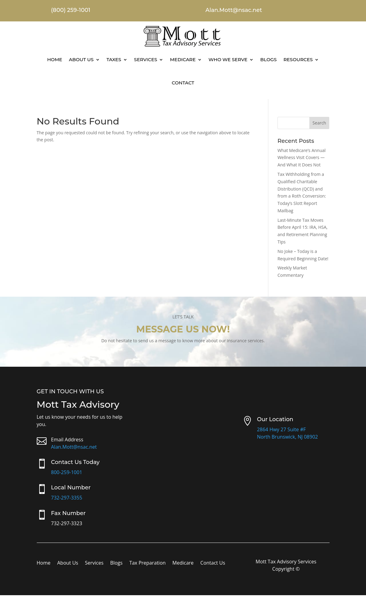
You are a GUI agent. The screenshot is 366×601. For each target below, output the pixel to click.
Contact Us (212, 563)
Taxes (114, 59)
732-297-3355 (66, 497)
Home (54, 59)
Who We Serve (228, 59)
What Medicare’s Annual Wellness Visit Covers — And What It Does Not (301, 157)
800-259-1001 (66, 472)
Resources (298, 59)
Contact (183, 83)
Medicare (183, 59)
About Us (81, 59)
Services (145, 59)
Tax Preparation (147, 563)
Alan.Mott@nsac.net (74, 446)
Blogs (268, 59)
